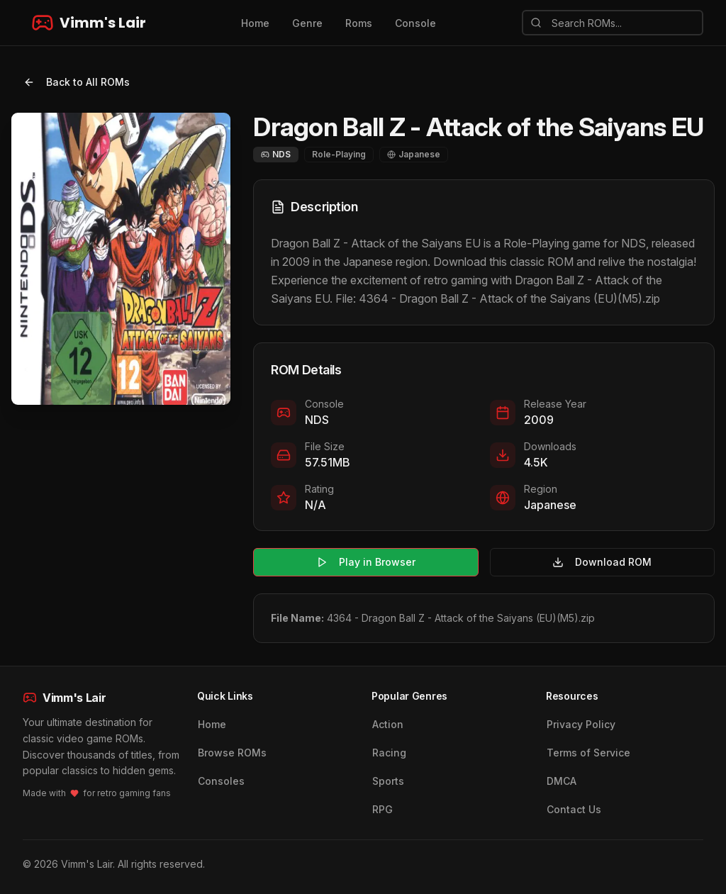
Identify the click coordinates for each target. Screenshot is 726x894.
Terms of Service (588, 753)
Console (415, 23)
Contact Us (574, 809)
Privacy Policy (581, 724)
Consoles (221, 781)
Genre (307, 23)
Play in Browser (365, 562)
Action (387, 724)
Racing (389, 753)
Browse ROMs (232, 753)
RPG (382, 809)
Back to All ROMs (76, 82)
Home (255, 23)
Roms (358, 23)
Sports (388, 781)
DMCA (561, 781)
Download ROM (602, 562)
